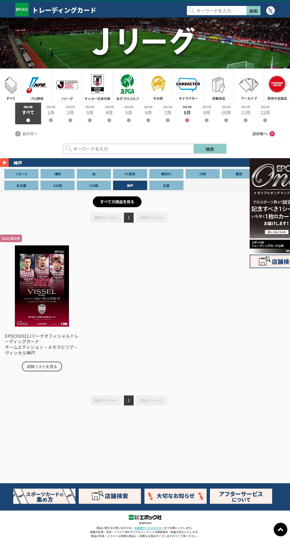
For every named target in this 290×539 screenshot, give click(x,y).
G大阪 (57, 185)
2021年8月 (187, 113)
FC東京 (130, 173)
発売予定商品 (277, 86)
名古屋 (21, 185)
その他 (158, 86)
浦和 (57, 173)
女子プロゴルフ (128, 86)
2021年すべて (28, 113)
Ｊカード (21, 173)
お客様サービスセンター (149, 528)
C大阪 (94, 185)
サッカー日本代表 (97, 86)
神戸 (130, 185)
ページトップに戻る (280, 529)
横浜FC (166, 173)
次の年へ (263, 134)
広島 (166, 185)
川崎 (202, 173)
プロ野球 (37, 86)
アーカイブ (249, 86)
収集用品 (218, 86)
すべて (11, 86)
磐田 (239, 173)
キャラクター (188, 86)
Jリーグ (67, 86)
